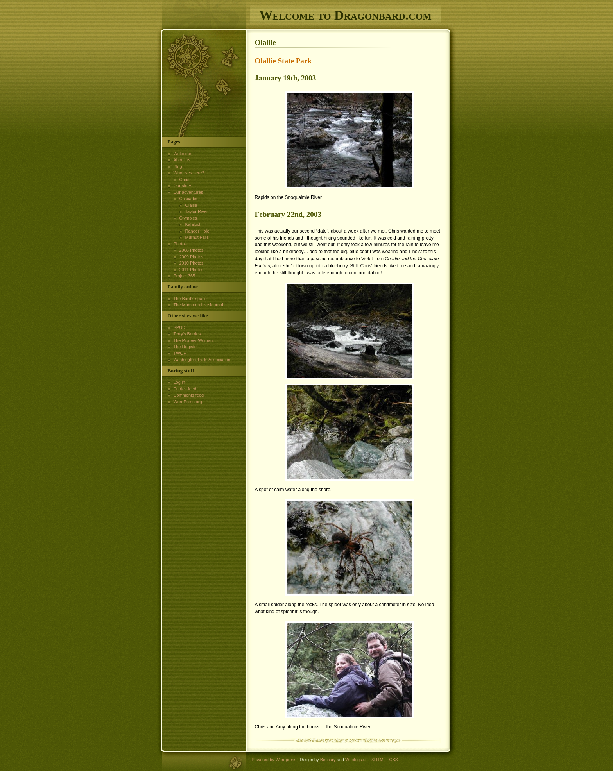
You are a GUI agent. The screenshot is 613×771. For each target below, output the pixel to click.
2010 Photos (191, 263)
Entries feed (185, 388)
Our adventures (188, 192)
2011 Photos (191, 269)
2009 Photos (191, 256)
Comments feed (189, 395)
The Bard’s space (190, 298)
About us (182, 159)
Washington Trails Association (202, 359)
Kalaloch (193, 224)
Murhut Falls (197, 237)
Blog (178, 166)
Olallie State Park (283, 61)
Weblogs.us (356, 759)
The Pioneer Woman (193, 340)
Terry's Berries (187, 333)
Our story (182, 185)
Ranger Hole (197, 231)
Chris (184, 179)
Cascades (189, 198)
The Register (186, 346)
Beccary (328, 759)
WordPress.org (188, 401)
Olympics (188, 218)
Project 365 (184, 276)
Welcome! (183, 153)
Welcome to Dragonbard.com (346, 15)
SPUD (180, 327)
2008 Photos (191, 250)
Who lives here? (189, 172)
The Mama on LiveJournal (198, 304)
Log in (179, 382)
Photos (180, 243)
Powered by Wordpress (274, 759)
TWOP (180, 353)
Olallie (191, 205)
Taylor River (196, 211)
